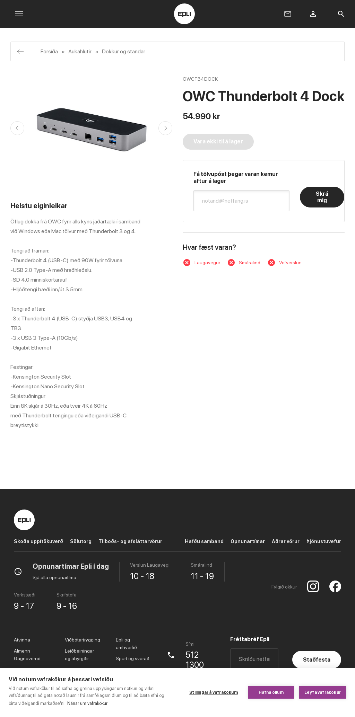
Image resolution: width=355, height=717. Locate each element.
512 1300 (194, 660)
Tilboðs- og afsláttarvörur (130, 541)
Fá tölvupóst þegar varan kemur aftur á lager (235, 177)
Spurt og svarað (132, 658)
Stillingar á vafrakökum (213, 692)
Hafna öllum (271, 692)
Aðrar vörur (286, 541)
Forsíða (49, 51)
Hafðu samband (204, 541)
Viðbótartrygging (82, 640)
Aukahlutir (80, 51)
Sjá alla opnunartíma (54, 577)
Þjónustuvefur (323, 541)
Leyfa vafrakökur (322, 692)
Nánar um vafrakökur (87, 703)
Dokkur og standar (123, 51)
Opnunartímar (248, 541)
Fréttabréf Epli (249, 639)
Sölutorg (81, 541)
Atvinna (22, 640)
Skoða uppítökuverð (38, 541)
